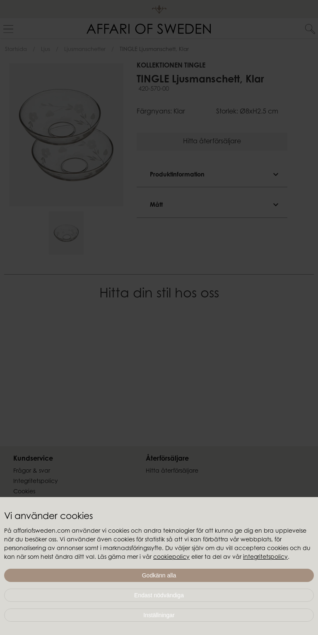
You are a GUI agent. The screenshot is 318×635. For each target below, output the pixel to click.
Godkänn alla (159, 575)
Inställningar (159, 615)
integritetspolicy (265, 557)
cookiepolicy (171, 557)
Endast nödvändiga (159, 595)
